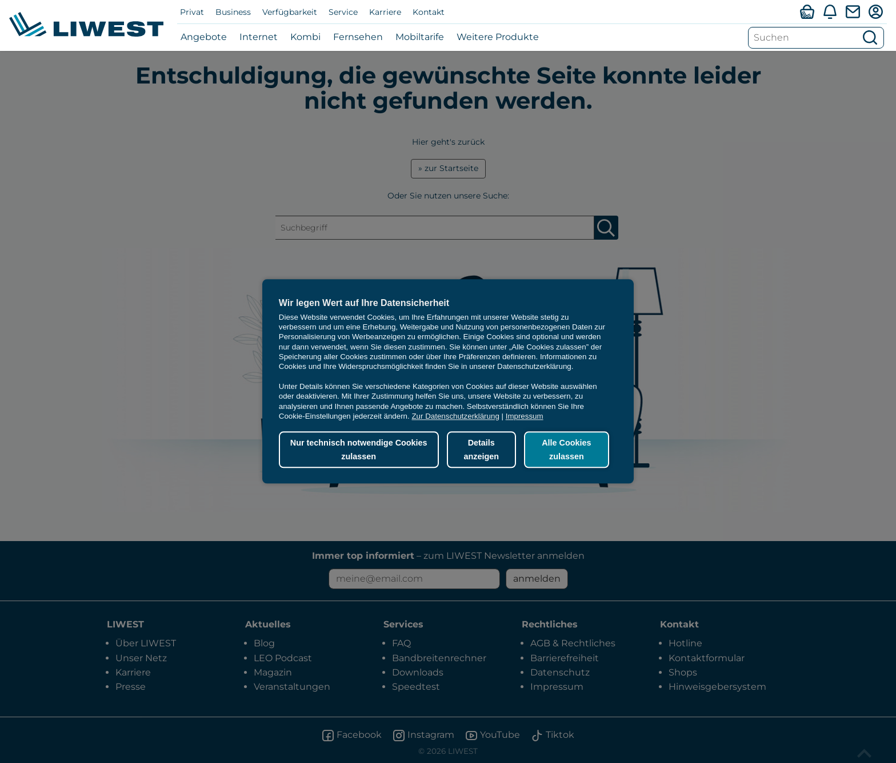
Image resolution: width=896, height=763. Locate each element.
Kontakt (429, 12)
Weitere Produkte (498, 36)
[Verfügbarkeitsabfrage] (806, 11)
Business (233, 12)
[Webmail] (852, 11)
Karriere (385, 12)
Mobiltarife (419, 36)
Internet (258, 36)
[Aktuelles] (829, 11)
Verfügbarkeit (289, 12)
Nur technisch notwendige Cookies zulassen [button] (358, 449)
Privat (192, 12)
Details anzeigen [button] (480, 449)
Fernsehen (358, 36)
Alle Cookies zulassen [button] (565, 449)
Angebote (204, 36)
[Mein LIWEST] (875, 11)
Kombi (305, 36)
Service (343, 12)
